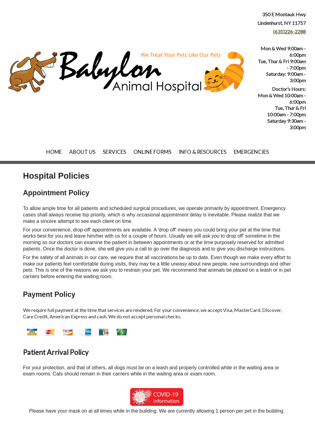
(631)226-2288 (289, 31)
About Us (82, 152)
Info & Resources (202, 152)
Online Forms (152, 152)
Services (114, 152)
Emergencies (251, 152)
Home (54, 152)
